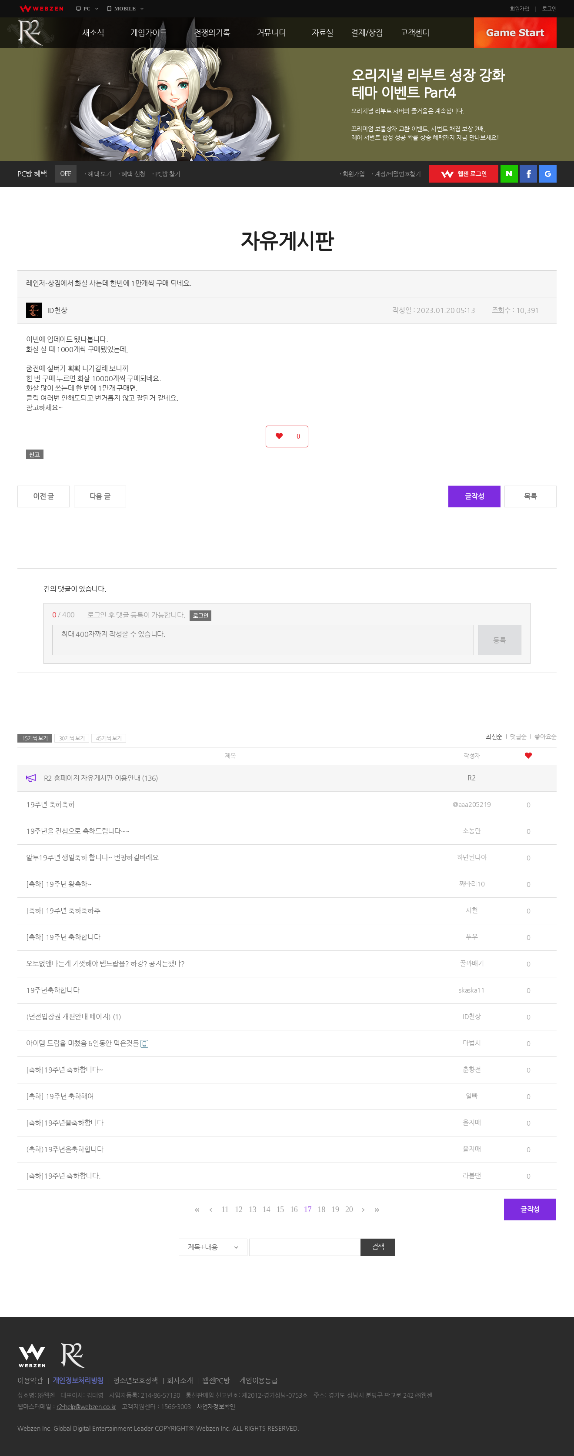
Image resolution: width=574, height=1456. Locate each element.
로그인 (549, 9)
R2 (30, 32)
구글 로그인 (548, 174)
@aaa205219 (472, 804)
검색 (378, 1247)
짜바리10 (472, 883)
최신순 (494, 736)
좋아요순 (545, 736)
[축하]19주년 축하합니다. (63, 1176)
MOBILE (125, 9)
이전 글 (43, 496)
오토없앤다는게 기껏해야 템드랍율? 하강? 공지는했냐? (105, 964)
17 (307, 1209)
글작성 (474, 496)
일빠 (471, 1095)
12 (238, 1209)
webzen (41, 8)
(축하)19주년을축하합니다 (64, 1149)
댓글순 (518, 736)
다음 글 (100, 496)
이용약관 (30, 1380)
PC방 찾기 (167, 173)
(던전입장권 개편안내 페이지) (73, 1017)
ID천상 (57, 310)
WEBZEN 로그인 (463, 174)
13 (252, 1209)
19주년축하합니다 (52, 990)
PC (86, 9)
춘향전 (472, 1069)
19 (335, 1209)
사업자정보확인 (216, 1406)
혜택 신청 (133, 173)
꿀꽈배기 (472, 963)
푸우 (471, 936)
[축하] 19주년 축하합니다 (63, 937)
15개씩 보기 (35, 738)
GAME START (515, 32)
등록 (499, 640)
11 (225, 1209)
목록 (530, 496)
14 (266, 1209)
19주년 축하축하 (50, 804)
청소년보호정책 (135, 1380)
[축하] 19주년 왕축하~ (59, 884)
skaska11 (472, 989)
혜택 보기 (100, 173)
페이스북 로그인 (528, 174)
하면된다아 (472, 857)
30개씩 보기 (72, 738)
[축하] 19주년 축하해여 (60, 1096)
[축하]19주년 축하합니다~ (64, 1070)
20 (349, 1209)
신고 (34, 454)
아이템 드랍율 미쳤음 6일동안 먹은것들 (87, 1043)
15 (280, 1209)
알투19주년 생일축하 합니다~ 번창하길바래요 (92, 857)
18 (321, 1209)
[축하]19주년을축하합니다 (64, 1123)
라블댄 (472, 1175)
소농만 (472, 830)
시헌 (471, 910)
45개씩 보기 (109, 738)
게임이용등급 (258, 1380)
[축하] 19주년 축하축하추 (63, 910)
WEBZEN (32, 1355)
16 (293, 1209)
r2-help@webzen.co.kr (86, 1406)
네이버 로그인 (509, 174)
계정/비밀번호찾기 (398, 173)
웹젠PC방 (216, 1380)
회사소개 (180, 1380)
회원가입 (519, 9)
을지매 (472, 1122)
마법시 (472, 1042)
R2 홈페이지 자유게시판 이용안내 (101, 778)
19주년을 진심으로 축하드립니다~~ (77, 831)
